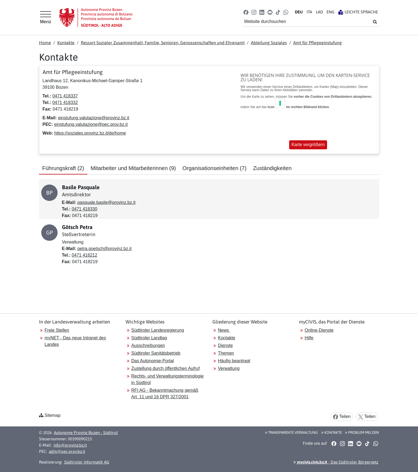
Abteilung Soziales (269, 42)
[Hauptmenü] (45, 17)
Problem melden (362, 432)
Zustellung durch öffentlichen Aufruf (165, 368)
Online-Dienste (319, 330)
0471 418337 (65, 96)
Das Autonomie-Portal (152, 360)
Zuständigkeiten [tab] (272, 168)
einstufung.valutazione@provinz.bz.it (93, 117)
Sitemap (53, 415)
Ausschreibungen (148, 345)
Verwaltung (228, 368)
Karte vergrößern (308, 144)
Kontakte (66, 42)
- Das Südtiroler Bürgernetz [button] (336, 462)
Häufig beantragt (234, 360)
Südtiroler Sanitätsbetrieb (155, 353)
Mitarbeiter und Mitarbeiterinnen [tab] (133, 168)
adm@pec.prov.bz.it (67, 451)
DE (299, 12)
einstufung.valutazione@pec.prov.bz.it (91, 124)
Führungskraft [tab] (63, 168)
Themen (226, 353)
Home (45, 42)
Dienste (225, 345)
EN (330, 12)
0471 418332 (65, 102)
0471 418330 (84, 209)
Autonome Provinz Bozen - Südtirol (86, 432)
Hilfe (309, 338)
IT (309, 12)
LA (319, 12)
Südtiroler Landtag (149, 338)
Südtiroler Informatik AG (86, 462)
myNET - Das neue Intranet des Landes (75, 341)
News (224, 330)
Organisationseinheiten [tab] (214, 168)
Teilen (342, 416)
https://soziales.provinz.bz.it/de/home (90, 133)
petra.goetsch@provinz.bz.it (104, 248)
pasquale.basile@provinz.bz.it (106, 202)
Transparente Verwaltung (291, 432)
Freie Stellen (57, 330)
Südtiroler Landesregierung (157, 330)
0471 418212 (84, 255)
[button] (245, 12)
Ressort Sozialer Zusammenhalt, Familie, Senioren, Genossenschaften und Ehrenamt (163, 42)
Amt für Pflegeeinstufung (317, 42)
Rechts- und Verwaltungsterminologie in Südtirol (167, 379)
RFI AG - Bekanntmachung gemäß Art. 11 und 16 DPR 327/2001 (164, 393)
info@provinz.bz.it (70, 445)
